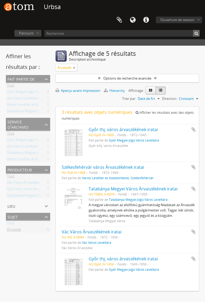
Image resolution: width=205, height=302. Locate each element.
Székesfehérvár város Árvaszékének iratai (103, 167)
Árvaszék (14, 230)
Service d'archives (18, 124)
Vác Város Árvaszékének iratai (91, 232)
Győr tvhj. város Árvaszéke (28, 189)
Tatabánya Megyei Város (26, 196)
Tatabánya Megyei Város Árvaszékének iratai (133, 189)
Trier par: (129, 98)
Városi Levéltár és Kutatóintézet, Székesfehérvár (45, 105)
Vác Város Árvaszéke (23, 183)
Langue (132, 20)
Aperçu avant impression (78, 90)
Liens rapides (146, 20)
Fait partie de (21, 78)
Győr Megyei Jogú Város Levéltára (33, 92)
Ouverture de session (177, 19)
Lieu (11, 205)
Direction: (169, 98)
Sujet (12, 216)
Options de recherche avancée (127, 78)
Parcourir (26, 33)
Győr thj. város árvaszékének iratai (123, 129)
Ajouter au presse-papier (193, 129)
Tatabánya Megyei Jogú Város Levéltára (38, 111)
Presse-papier (119, 20)
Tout (10, 86)
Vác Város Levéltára (22, 99)
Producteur (19, 169)
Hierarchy (115, 90)
